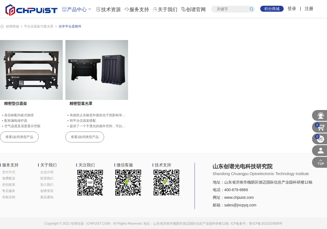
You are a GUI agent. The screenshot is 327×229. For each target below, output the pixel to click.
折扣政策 (8, 185)
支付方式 (8, 172)
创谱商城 (12, 26)
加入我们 (46, 185)
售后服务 (8, 191)
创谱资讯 (46, 191)
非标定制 (8, 197)
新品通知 (46, 197)
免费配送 (8, 178)
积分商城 (272, 9)
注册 (309, 8)
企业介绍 (46, 172)
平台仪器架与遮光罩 (38, 26)
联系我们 (46, 178)
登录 (291, 8)
